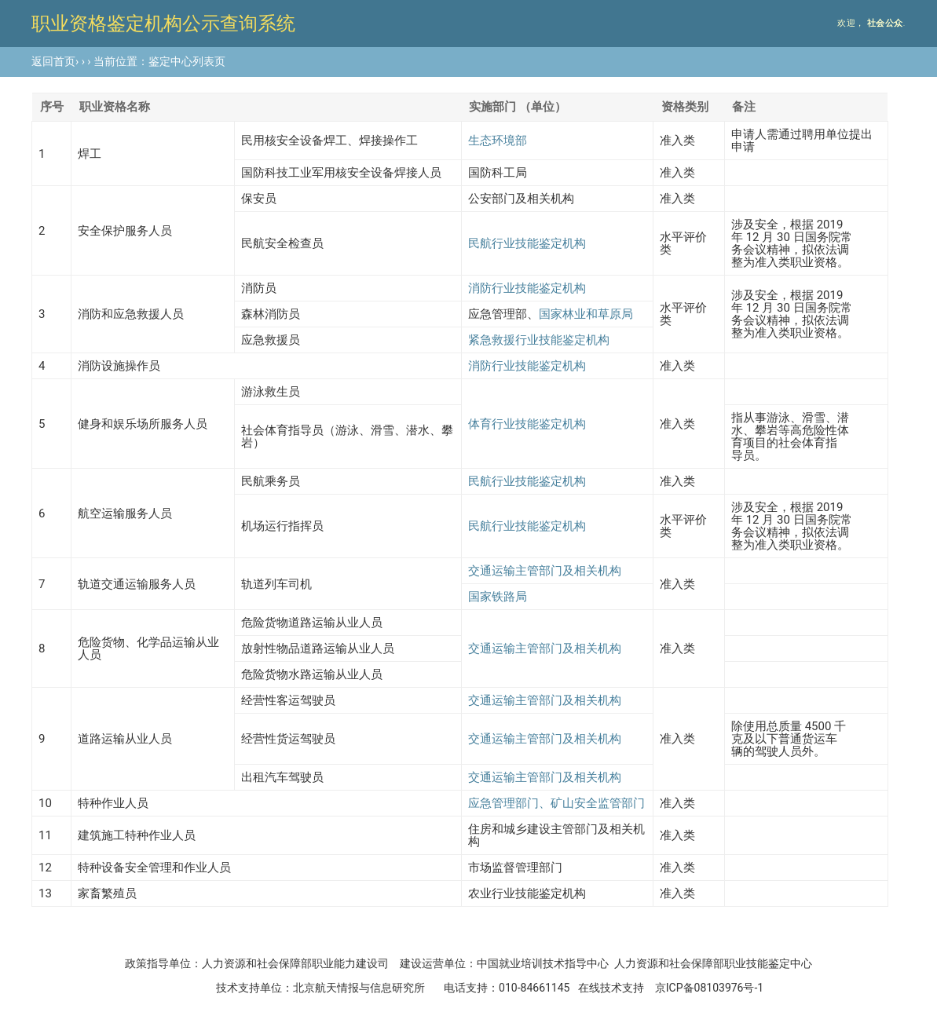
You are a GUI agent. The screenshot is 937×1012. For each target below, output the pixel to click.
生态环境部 (497, 140)
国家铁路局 (497, 597)
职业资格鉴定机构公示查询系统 (163, 24)
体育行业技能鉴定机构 (527, 424)
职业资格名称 (114, 107)
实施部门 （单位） (517, 107)
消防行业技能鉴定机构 (527, 288)
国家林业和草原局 (586, 314)
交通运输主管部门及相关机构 (544, 571)
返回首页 (53, 61)
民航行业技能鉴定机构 (527, 243)
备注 (744, 107)
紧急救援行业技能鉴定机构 (538, 340)
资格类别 (684, 107)
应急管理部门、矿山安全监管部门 (556, 803)
